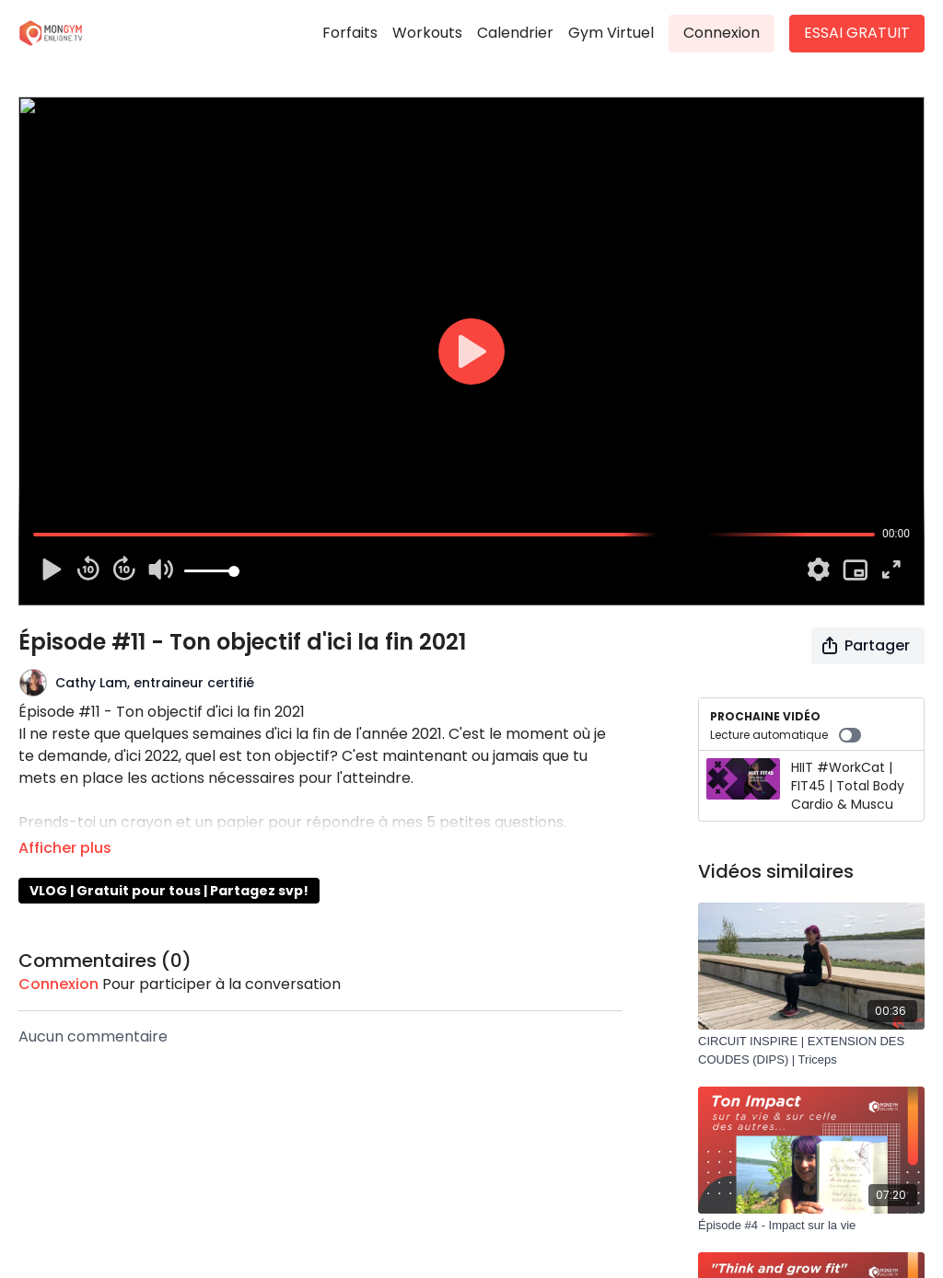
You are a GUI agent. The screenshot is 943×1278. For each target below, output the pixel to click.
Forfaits (350, 32)
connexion (58, 984)
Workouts (427, 32)
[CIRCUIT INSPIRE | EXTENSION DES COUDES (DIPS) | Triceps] (811, 1050)
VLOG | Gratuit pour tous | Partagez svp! (169, 890)
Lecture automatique (785, 735)
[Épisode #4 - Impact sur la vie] (811, 1225)
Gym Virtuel (611, 32)
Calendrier (515, 32)
